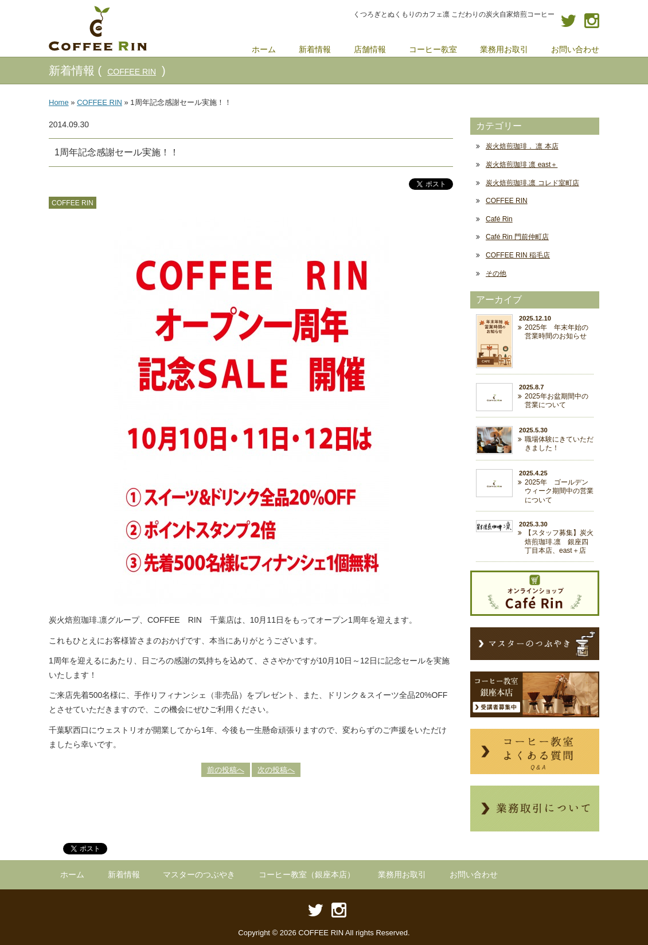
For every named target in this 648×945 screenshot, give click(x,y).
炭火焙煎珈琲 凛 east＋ (521, 165)
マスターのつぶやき (199, 874)
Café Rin (499, 219)
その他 (496, 274)
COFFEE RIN (131, 71)
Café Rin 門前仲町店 (517, 237)
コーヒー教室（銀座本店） (307, 874)
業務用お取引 (402, 874)
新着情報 (124, 874)
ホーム (72, 874)
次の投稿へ (276, 770)
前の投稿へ (225, 770)
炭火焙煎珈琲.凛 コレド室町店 (532, 183)
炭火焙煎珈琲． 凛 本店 (522, 146)
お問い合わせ (474, 874)
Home (59, 102)
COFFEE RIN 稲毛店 (518, 255)
